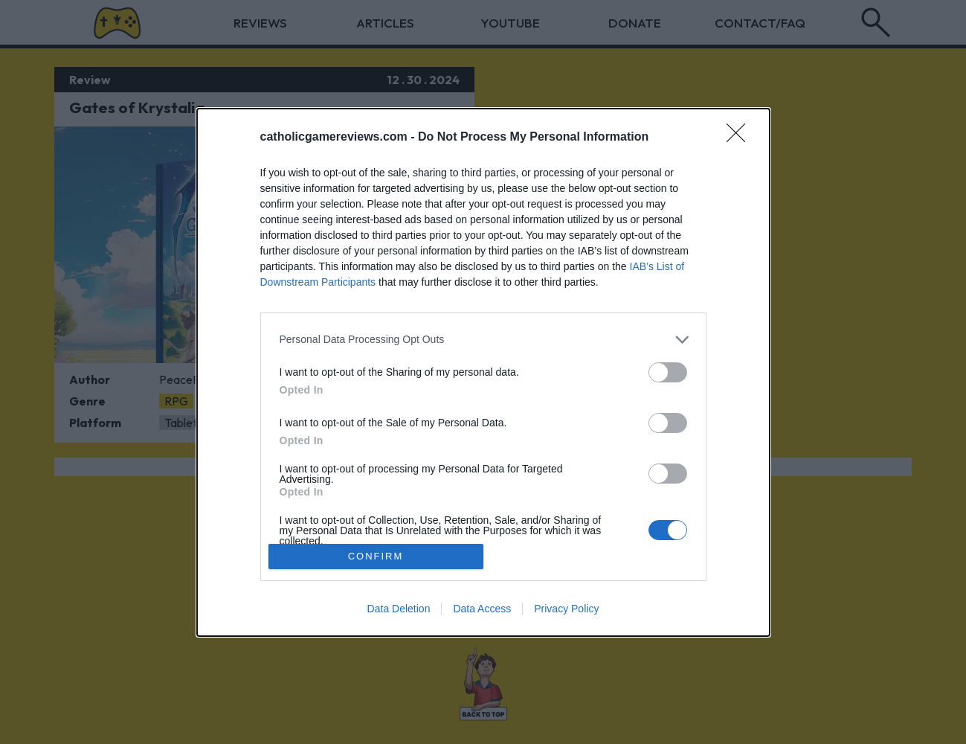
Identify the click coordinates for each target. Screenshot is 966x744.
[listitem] (483, 339)
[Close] (741, 138)
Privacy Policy (566, 609)
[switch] (667, 372)
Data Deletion (399, 609)
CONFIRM (376, 556)
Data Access (482, 609)
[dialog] (483, 372)
